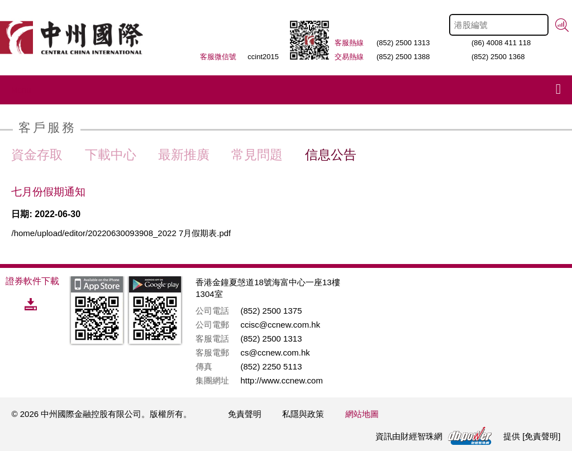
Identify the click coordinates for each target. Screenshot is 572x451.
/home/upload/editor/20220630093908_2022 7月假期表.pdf (121, 233)
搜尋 (562, 25)
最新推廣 (183, 154)
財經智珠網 (421, 436)
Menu (21, 89)
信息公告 (330, 154)
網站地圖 (362, 414)
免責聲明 (244, 414)
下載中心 (110, 154)
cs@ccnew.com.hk (274, 352)
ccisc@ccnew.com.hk (280, 324)
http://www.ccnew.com (281, 380)
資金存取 (37, 154)
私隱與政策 (303, 414)
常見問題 (257, 154)
